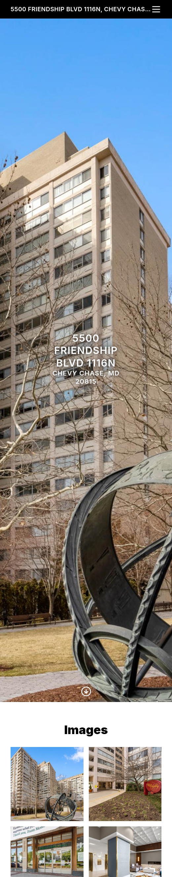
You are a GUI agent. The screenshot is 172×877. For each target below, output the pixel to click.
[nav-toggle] (156, 9)
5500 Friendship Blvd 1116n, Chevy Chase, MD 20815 (81, 9)
